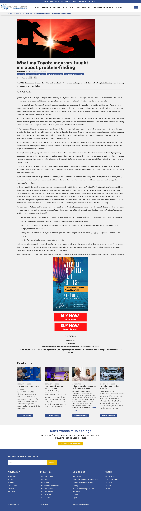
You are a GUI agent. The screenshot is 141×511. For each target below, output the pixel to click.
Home (37, 7)
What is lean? (83, 7)
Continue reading (25, 415)
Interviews (11, 491)
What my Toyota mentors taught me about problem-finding (48, 13)
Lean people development (55, 74)
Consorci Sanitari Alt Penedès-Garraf (85, 479)
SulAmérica (76, 491)
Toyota (81, 74)
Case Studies (12, 485)
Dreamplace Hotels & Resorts (82, 482)
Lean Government (46, 491)
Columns (11, 488)
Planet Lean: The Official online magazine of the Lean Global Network (70, 1)
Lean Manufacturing (47, 488)
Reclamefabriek (84, 504)
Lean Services (45, 498)
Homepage (11, 476)
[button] (46, 7)
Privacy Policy (44, 504)
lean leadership (31, 74)
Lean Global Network (112, 479)
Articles (19, 13)
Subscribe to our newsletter (70, 444)
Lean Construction (46, 476)
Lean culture (21, 74)
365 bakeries (76, 476)
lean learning (41, 74)
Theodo (75, 495)
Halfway (75, 485)
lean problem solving (71, 74)
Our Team (108, 482)
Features (11, 482)
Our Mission (109, 485)
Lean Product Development (49, 485)
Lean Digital (44, 479)
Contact (119, 7)
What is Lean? (110, 476)
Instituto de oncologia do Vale (83, 488)
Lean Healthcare (46, 495)
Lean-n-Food (44, 482)
